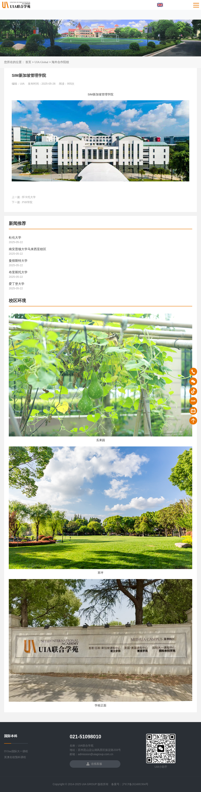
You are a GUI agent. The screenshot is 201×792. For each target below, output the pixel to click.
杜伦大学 (15, 239)
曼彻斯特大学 (18, 262)
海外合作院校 (60, 62)
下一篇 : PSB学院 (22, 202)
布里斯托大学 (18, 273)
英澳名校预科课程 (15, 757)
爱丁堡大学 (16, 285)
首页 (28, 62)
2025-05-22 (16, 243)
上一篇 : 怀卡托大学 (24, 197)
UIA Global (41, 62)
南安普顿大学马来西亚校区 (27, 250)
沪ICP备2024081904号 (135, 784)
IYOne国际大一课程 (16, 751)
